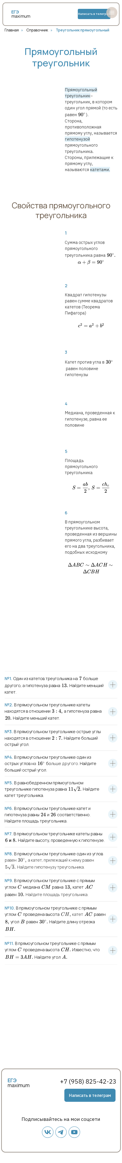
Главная (12, 30)
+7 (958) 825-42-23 (88, 1081)
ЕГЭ (12, 1080)
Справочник (37, 30)
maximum (20, 16)
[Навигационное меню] (111, 12)
